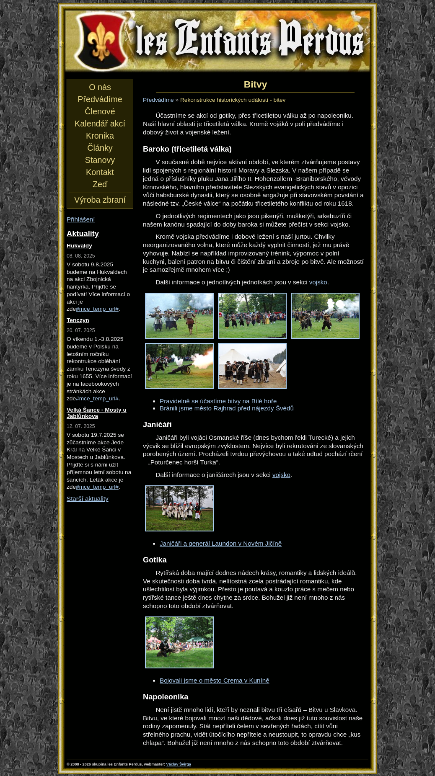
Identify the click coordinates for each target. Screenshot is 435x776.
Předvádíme (158, 100)
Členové (100, 111)
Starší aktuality (88, 498)
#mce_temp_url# (97, 309)
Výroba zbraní (100, 199)
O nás (100, 87)
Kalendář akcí (100, 123)
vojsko (318, 282)
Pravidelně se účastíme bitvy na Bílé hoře (218, 401)
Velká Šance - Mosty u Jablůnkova (97, 413)
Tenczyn (78, 320)
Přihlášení (81, 219)
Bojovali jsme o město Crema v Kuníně (214, 680)
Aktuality (83, 233)
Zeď (100, 184)
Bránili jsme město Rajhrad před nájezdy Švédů (227, 408)
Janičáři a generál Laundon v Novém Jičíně (221, 543)
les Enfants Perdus (217, 41)
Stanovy (100, 160)
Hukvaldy (79, 245)
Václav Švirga (178, 764)
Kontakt (100, 172)
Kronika (100, 135)
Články (99, 147)
